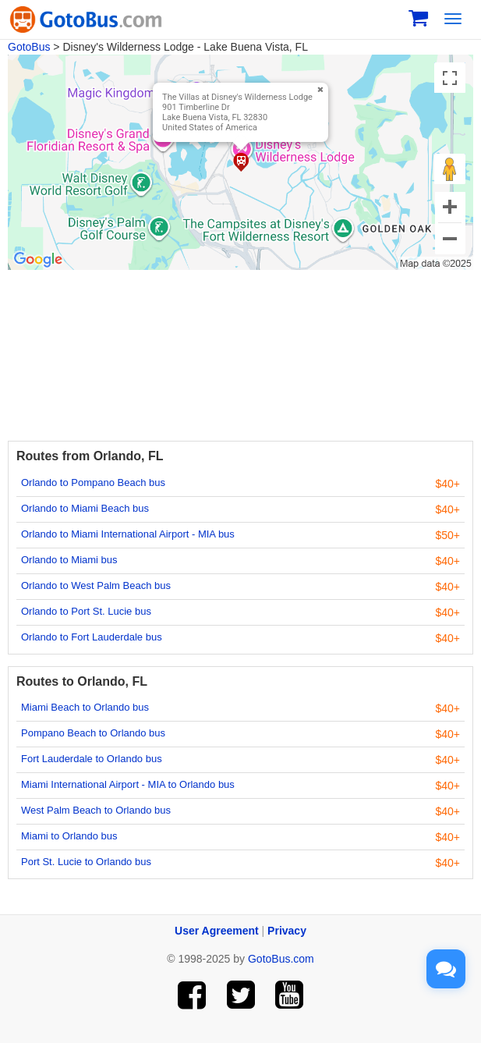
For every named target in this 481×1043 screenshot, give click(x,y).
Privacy (286, 930)
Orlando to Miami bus (69, 560)
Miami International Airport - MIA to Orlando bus (128, 784)
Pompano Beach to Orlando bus (93, 733)
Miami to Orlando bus (69, 836)
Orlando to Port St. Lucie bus (86, 611)
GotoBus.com (281, 959)
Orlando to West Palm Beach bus (96, 585)
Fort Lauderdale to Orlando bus (91, 759)
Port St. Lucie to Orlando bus (86, 861)
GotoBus (29, 47)
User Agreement (217, 930)
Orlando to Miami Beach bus (85, 508)
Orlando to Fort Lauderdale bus (91, 637)
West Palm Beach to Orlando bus (96, 810)
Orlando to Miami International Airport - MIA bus (128, 534)
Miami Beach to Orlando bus (85, 707)
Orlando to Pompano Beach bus (93, 482)
